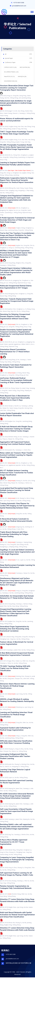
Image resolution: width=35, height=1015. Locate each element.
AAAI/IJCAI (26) (22, 76)
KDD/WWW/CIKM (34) (10, 81)
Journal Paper (18, 58)
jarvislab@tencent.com (18, 6)
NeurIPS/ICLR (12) (9, 76)
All (18, 54)
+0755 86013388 (17, 2)
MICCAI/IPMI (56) (25, 67)
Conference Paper (18, 62)
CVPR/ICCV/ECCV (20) (10, 67)
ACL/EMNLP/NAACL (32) (11, 72)
